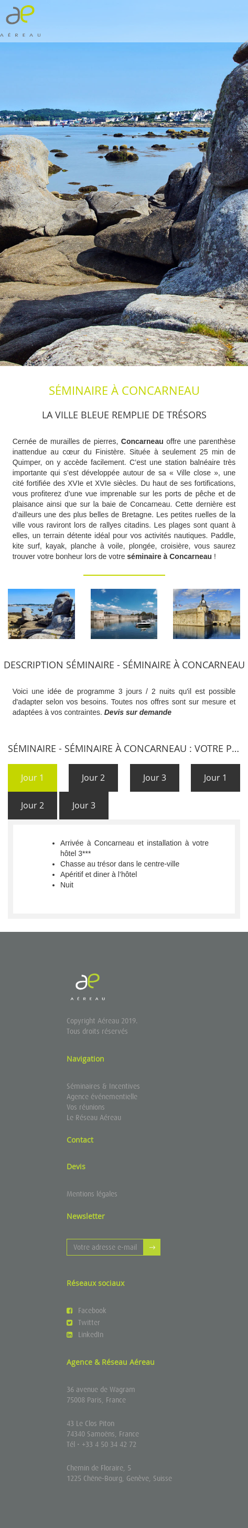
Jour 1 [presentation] (32, 777)
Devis (76, 1166)
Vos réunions (86, 1107)
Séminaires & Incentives (103, 1086)
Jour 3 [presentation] (154, 777)
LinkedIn (85, 1334)
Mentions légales (92, 1194)
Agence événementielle (102, 1096)
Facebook (86, 1310)
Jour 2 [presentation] (93, 777)
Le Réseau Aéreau (94, 1117)
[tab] (32, 778)
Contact (80, 1140)
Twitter (83, 1322)
